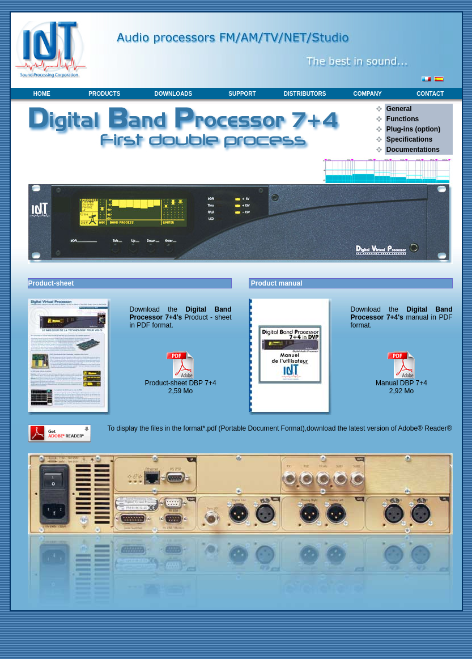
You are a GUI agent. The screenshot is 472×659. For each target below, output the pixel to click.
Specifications (409, 139)
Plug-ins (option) (413, 129)
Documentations (412, 150)
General (398, 109)
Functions (402, 119)
